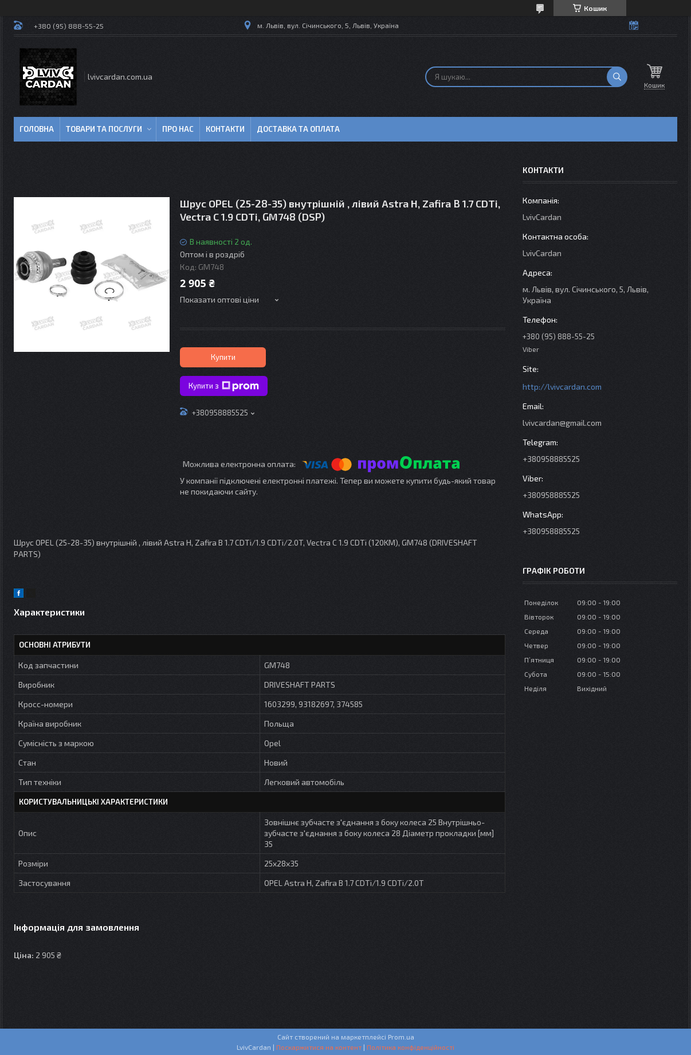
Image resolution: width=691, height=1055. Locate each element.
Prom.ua (401, 1037)
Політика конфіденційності (410, 1047)
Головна (36, 129)
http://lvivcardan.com (562, 386)
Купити (223, 357)
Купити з (224, 386)
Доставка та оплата (298, 129)
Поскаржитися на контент (319, 1047)
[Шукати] (617, 76)
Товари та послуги (104, 129)
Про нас (178, 129)
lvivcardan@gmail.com (562, 423)
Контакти (225, 129)
